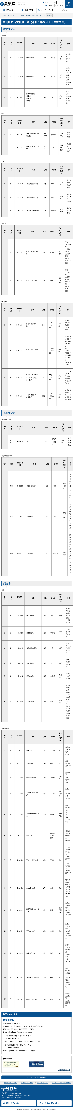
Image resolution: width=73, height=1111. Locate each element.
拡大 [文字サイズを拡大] (57, 5)
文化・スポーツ (15, 15)
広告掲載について (64, 1070)
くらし (8, 15)
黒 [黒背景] (55, 2)
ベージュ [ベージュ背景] (60, 2)
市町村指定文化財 (40, 15)
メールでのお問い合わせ (50, 1103)
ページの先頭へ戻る (38, 1077)
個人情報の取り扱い (10, 1083)
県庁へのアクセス (12, 1103)
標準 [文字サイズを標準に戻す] (61, 5)
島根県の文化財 (30, 15)
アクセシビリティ (42, 1083)
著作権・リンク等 (27, 1083)
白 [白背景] (51, 2)
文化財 (23, 15)
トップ (3, 15)
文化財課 (49, 15)
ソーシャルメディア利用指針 (61, 1083)
